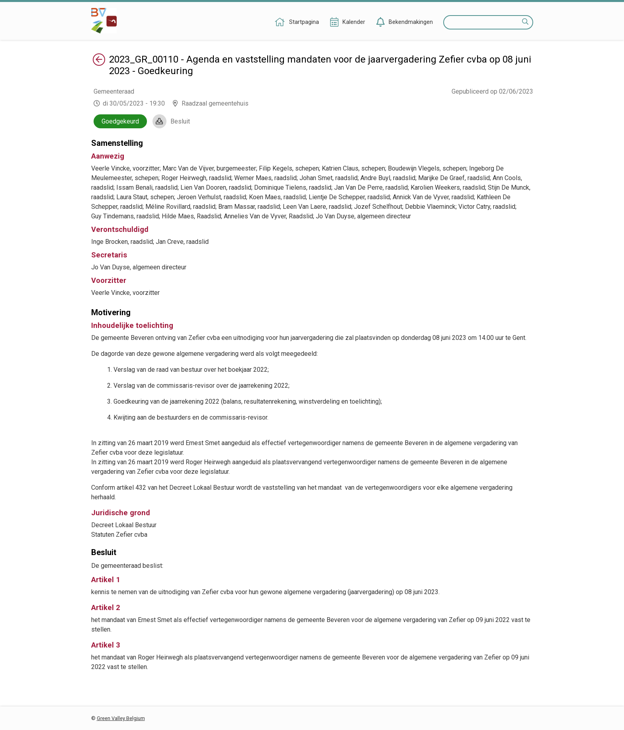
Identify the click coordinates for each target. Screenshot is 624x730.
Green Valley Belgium (121, 718)
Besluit (180, 121)
